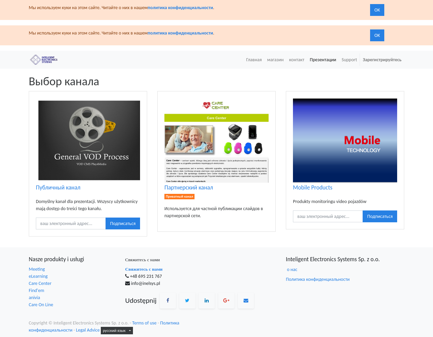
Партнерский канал (188, 187)
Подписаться (123, 223)
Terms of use (144, 323)
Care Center (40, 283)
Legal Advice (88, 330)
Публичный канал (58, 187)
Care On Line (41, 305)
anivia (34, 297)
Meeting (37, 269)
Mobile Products (313, 187)
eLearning (38, 276)
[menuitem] (254, 59)
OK (377, 10)
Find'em (36, 290)
